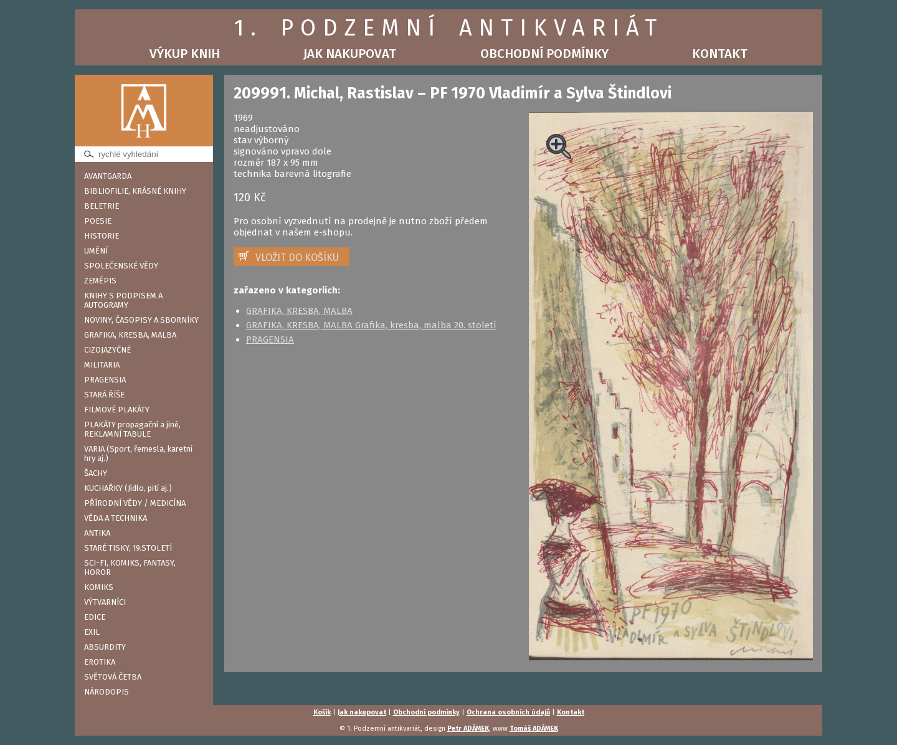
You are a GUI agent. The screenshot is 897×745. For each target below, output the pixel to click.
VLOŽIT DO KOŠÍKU (297, 257)
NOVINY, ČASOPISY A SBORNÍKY (141, 320)
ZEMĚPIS (100, 280)
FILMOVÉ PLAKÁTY (117, 409)
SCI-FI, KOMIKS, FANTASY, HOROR (130, 567)
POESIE (98, 220)
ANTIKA (97, 533)
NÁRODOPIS (106, 691)
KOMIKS (98, 587)
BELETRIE (101, 206)
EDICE (94, 617)
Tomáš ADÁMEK (534, 728)
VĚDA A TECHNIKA (115, 518)
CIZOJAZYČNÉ (107, 349)
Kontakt (720, 53)
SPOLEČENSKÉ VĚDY (121, 265)
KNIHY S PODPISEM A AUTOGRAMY (123, 300)
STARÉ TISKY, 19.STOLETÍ (128, 548)
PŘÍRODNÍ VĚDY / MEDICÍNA (135, 503)
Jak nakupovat (349, 53)
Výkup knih (185, 53)
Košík (322, 712)
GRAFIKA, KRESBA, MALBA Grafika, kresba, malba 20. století (371, 325)
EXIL (92, 632)
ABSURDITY (105, 647)
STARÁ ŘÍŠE (104, 394)
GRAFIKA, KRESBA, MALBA (130, 334)
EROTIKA (99, 662)
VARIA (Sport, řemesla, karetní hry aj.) (138, 453)
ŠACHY (95, 473)
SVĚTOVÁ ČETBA (112, 676)
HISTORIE (101, 235)
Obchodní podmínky (544, 53)
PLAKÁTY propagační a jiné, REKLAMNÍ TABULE (132, 429)
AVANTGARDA (107, 176)
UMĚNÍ (96, 250)
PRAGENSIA (105, 379)
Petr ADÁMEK (468, 728)
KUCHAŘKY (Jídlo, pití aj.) (128, 488)
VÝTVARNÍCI (105, 602)
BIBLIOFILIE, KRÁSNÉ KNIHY (135, 191)
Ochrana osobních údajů (508, 712)
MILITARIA (102, 364)
